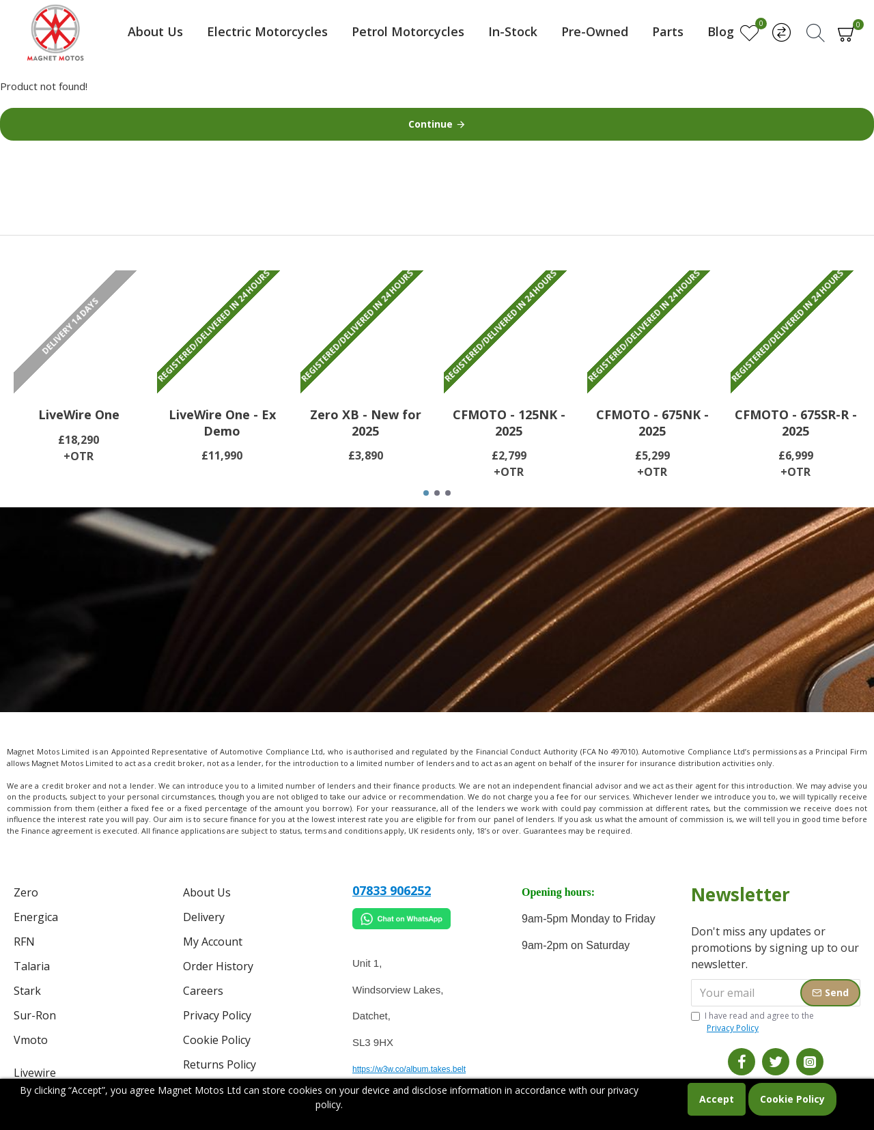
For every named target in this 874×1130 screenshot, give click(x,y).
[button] (426, 493)
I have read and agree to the (752, 1022)
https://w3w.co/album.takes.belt (409, 1069)
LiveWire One (78, 415)
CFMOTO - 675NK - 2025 (652, 422)
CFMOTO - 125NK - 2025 (509, 422)
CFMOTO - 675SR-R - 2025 (796, 422)
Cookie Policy (792, 1098)
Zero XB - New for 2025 (365, 422)
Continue (430, 123)
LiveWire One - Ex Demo (222, 422)
